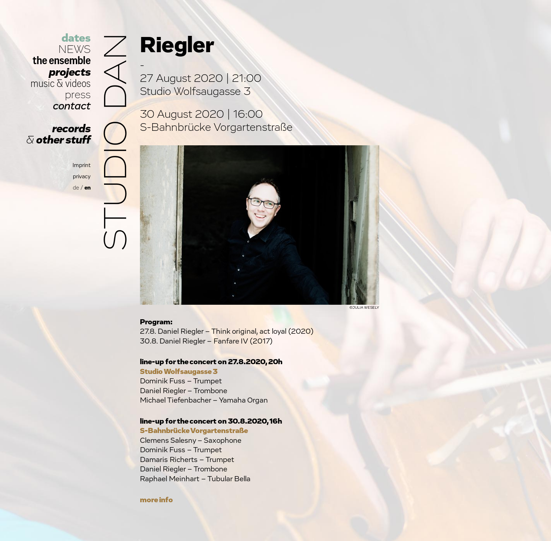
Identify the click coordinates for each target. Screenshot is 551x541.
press (78, 94)
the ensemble (62, 60)
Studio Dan (116, 142)
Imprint (81, 165)
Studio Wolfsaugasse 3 (179, 371)
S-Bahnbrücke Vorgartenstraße (194, 430)
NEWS (74, 49)
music (42, 83)
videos (78, 83)
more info (156, 500)
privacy (82, 176)
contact (72, 106)
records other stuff (58, 134)
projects (70, 72)
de (76, 188)
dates (76, 38)
